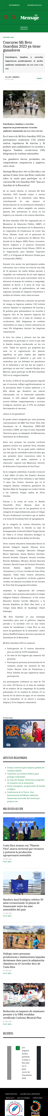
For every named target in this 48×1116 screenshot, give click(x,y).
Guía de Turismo (23, 1098)
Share (39, 78)
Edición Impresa (13, 5)
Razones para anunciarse (30, 1094)
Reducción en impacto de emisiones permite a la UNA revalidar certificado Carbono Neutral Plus (23, 1014)
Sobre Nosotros (11, 1094)
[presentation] (9, 1063)
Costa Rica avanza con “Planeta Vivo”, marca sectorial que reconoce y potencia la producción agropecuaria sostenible (23, 850)
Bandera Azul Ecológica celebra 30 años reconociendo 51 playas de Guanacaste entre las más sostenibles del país (23, 904)
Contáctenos (37, 1098)
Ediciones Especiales (33, 5)
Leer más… (8, 861)
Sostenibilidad (8, 37)
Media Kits (10, 1098)
